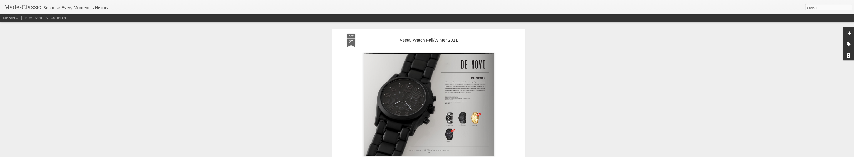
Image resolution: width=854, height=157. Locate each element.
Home (27, 18)
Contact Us (58, 18)
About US (41, 18)
